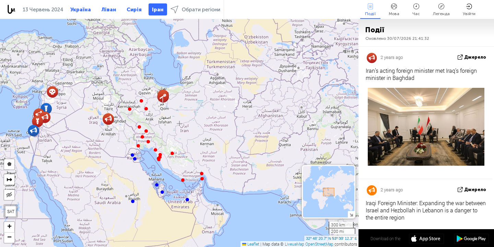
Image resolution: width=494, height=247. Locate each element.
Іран (158, 10)
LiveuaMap (294, 244)
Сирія (134, 10)
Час (416, 9)
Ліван (108, 10)
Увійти (469, 9)
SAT (10, 211)
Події (370, 9)
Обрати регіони (195, 9)
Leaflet (250, 244)
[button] (202, 178)
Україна (80, 10)
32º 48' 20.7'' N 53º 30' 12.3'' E (331, 238)
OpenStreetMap (319, 244)
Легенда (441, 9)
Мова (394, 9)
